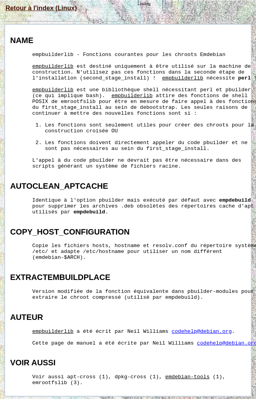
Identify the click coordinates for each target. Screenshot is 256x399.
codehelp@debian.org (202, 331)
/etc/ (40, 252)
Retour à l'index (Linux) (41, 7)
